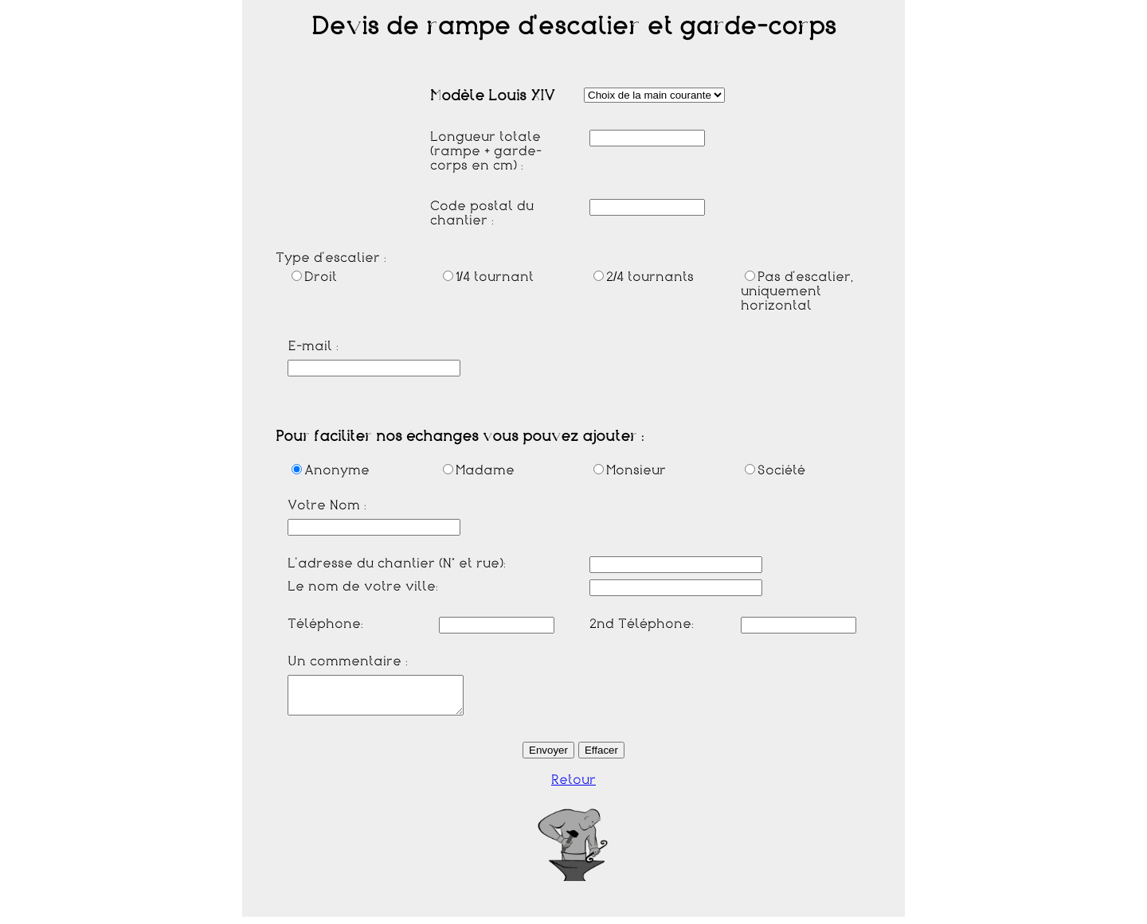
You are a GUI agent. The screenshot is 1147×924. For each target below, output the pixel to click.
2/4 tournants (643, 277)
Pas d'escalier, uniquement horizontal (797, 291)
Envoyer (548, 757)
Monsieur (629, 470)
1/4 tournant (488, 277)
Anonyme (331, 470)
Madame (479, 470)
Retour (573, 787)
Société (775, 470)
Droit (314, 277)
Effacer (601, 757)
